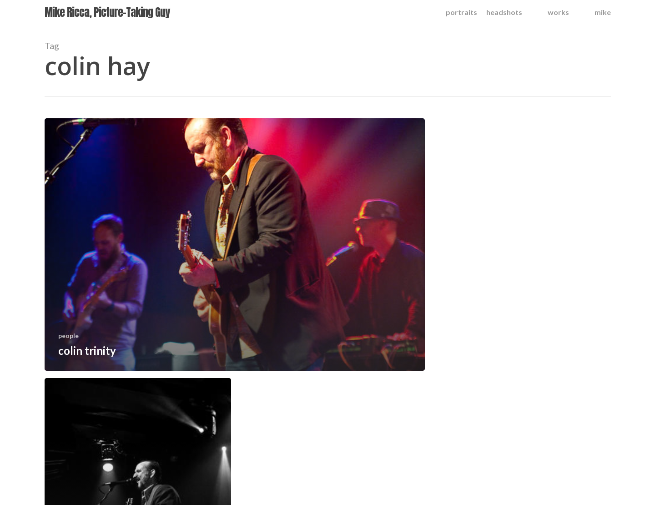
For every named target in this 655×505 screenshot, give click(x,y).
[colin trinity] (235, 244)
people (68, 335)
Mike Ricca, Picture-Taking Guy (107, 12)
